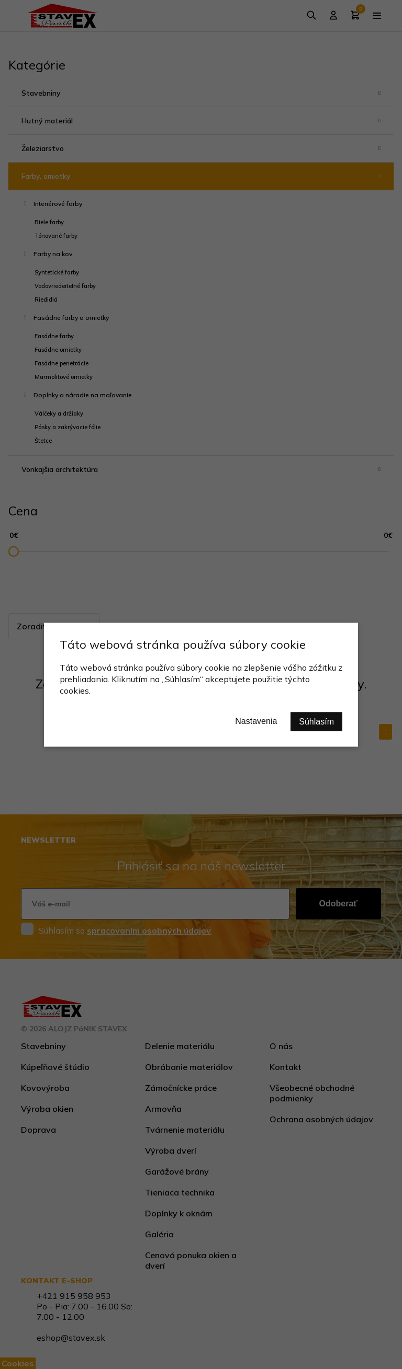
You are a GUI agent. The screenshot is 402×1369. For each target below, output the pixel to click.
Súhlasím (316, 721)
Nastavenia (256, 720)
